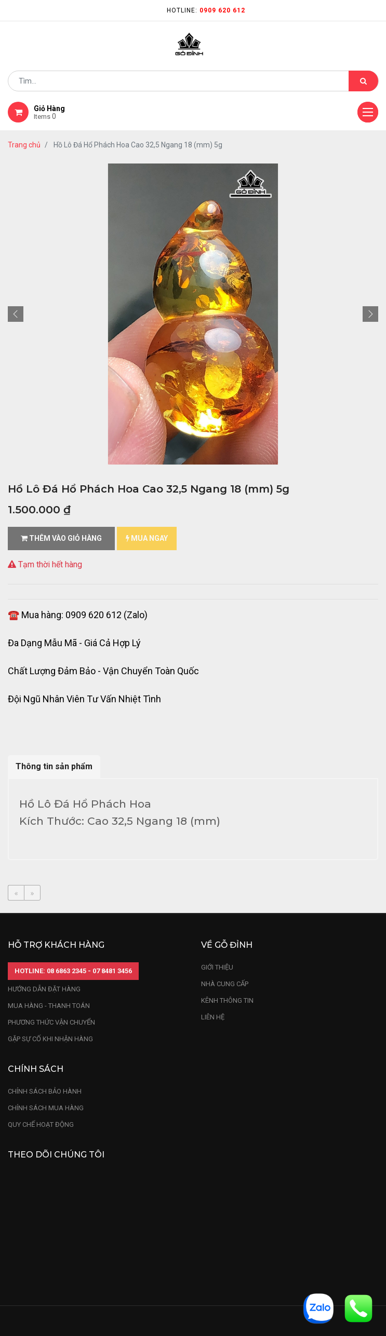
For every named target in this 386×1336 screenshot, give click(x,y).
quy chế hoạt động (41, 1124)
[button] (15, 314)
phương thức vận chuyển (51, 1022)
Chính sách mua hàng (46, 1108)
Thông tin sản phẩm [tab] (54, 766)
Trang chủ (24, 145)
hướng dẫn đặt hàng (44, 989)
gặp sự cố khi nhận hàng (50, 1039)
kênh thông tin (227, 1000)
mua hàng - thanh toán (49, 1006)
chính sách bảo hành (45, 1091)
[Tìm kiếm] (363, 81)
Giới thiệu (218, 967)
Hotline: (206, 10)
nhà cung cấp (224, 984)
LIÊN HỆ (212, 1017)
